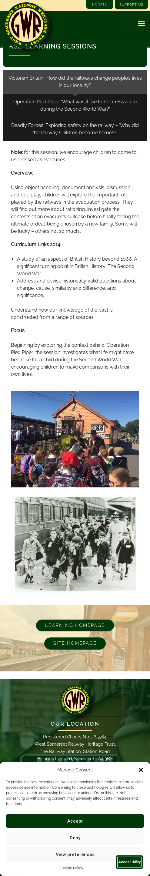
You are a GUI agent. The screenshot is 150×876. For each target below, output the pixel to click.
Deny (75, 838)
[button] (141, 770)
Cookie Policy (72, 868)
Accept (75, 821)
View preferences (75, 854)
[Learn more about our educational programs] (75, 626)
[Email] (75, 700)
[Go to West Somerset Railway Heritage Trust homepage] (26, 25)
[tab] (75, 82)
